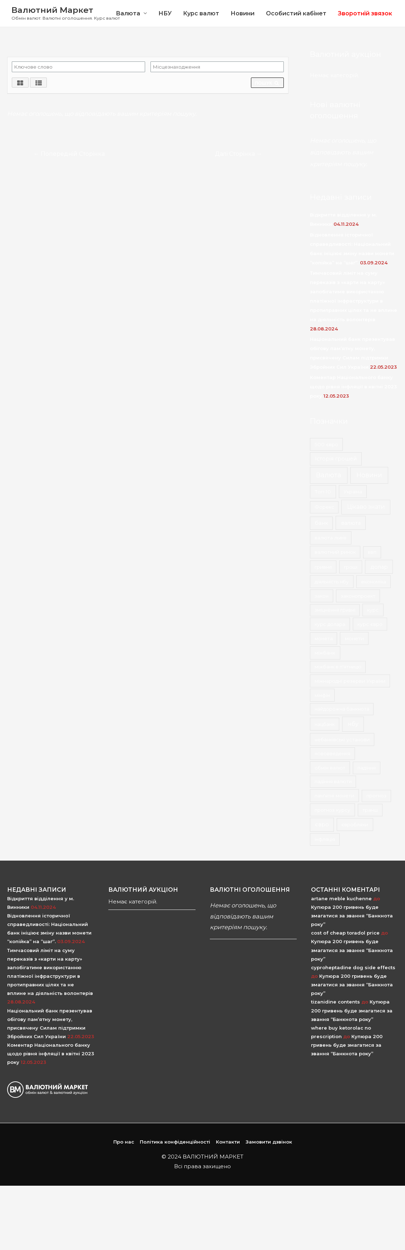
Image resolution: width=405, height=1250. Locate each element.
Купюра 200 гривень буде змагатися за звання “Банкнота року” (352, 915)
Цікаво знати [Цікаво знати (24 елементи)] (366, 507)
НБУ (165, 13)
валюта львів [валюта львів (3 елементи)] (330, 538)
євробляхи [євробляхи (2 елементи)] (354, 824)
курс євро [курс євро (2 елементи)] (369, 624)
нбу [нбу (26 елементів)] (353, 724)
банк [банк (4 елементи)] (321, 523)
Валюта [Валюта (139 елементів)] (328, 475)
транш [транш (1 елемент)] (370, 810)
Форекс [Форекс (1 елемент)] (324, 507)
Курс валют (201, 13)
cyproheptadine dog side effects (353, 967)
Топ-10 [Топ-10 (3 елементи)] (323, 491)
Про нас (123, 1142)
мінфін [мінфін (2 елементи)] (322, 695)
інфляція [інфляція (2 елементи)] (325, 839)
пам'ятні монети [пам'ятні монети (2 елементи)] (334, 795)
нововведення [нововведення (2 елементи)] (332, 753)
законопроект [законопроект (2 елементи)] (358, 596)
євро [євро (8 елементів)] (322, 824)
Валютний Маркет (52, 10)
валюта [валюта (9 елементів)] (351, 523)
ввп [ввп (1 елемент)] (372, 552)
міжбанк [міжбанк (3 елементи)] (325, 653)
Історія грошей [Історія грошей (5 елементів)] (336, 458)
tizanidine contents (335, 1002)
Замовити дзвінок (269, 1142)
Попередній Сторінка (69, 153)
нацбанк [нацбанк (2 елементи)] (325, 724)
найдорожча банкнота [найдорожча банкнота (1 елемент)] (342, 709)
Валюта (128, 13)
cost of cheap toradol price (345, 933)
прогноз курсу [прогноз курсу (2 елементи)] (332, 810)
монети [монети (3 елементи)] (354, 638)
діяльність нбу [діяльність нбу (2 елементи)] (332, 581)
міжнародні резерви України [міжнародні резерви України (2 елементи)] (350, 681)
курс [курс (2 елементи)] (373, 610)
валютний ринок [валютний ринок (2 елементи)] (335, 552)
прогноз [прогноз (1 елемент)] (376, 795)
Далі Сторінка (238, 153)
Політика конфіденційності (175, 1142)
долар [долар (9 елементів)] (379, 567)
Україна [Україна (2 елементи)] (353, 491)
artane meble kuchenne (341, 898)
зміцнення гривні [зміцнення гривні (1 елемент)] (335, 610)
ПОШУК (267, 83)
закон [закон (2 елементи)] (322, 596)
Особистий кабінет (296, 13)
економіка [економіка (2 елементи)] (373, 581)
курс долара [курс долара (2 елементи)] (330, 624)
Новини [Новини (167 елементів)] (369, 475)
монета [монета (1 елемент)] (324, 638)
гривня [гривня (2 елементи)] (323, 567)
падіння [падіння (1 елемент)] (366, 768)
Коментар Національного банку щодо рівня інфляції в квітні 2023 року (353, 387)
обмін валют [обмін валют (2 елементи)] (330, 768)
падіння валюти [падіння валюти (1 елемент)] (333, 782)
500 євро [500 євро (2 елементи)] (326, 444)
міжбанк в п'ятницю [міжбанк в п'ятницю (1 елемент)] (338, 667)
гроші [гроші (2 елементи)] (350, 567)
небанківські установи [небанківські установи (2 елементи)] (342, 739)
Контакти (228, 1142)
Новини (243, 13)
